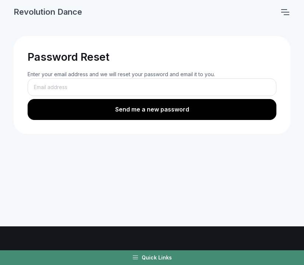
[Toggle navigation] (284, 12)
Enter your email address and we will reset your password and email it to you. (121, 74)
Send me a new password (152, 109)
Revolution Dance (48, 12)
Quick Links (152, 257)
